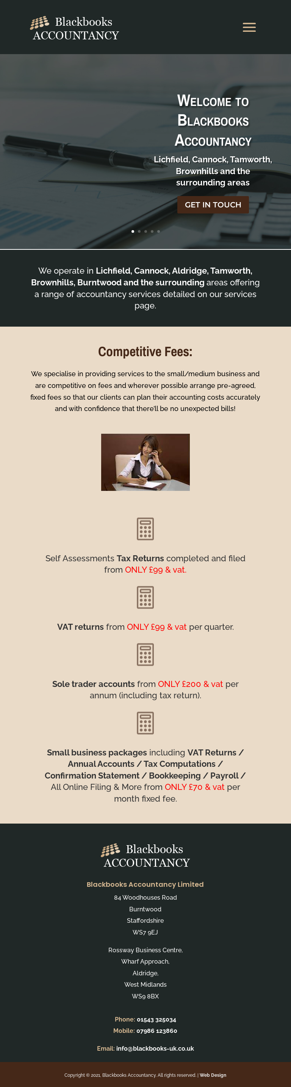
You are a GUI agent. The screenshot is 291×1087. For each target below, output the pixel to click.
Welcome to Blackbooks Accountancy (213, 128)
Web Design (213, 1075)
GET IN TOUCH (213, 213)
